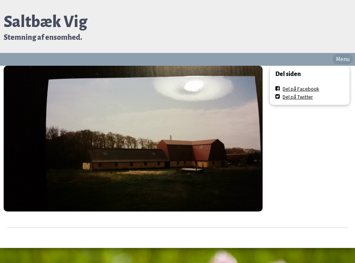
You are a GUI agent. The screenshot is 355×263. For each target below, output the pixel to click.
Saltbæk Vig (45, 21)
